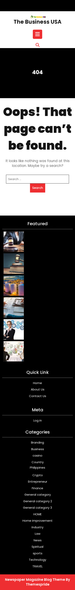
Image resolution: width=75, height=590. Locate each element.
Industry (37, 527)
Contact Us (37, 396)
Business (37, 449)
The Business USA (37, 21)
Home (37, 383)
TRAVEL (37, 566)
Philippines (37, 467)
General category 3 (37, 507)
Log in (37, 420)
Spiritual (37, 547)
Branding (37, 442)
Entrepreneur (37, 481)
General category (37, 494)
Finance (37, 488)
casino (37, 455)
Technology (37, 560)
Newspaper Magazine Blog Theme (35, 579)
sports (37, 553)
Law (37, 534)
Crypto (37, 475)
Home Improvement (37, 520)
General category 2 (37, 501)
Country (38, 462)
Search (37, 188)
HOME (37, 514)
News (38, 540)
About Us (37, 389)
